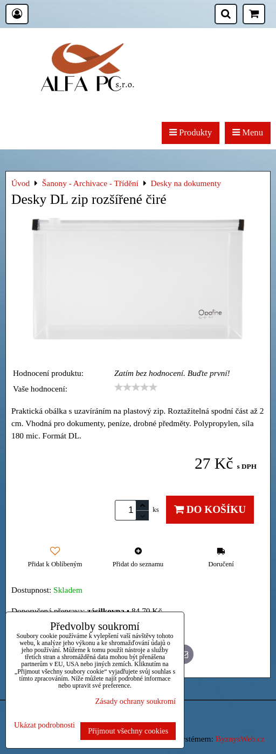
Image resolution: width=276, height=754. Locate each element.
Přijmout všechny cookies (128, 730)
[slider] (135, 387)
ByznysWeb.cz (240, 738)
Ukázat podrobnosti (44, 725)
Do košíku (210, 509)
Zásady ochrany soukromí (135, 701)
